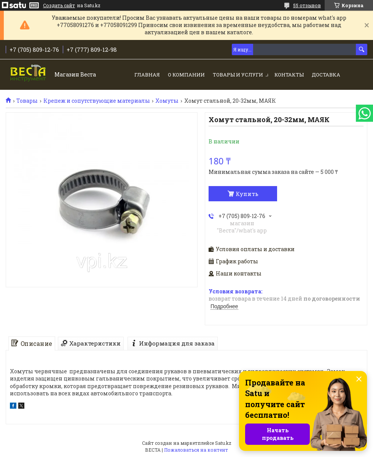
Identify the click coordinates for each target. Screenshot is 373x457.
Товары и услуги (238, 74)
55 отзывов (307, 5)
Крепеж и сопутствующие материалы (96, 100)
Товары (27, 100)
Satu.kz (223, 443)
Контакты (289, 74)
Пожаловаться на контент (196, 450)
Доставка (326, 74)
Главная (147, 74)
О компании (186, 74)
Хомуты (167, 100)
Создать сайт (59, 5)
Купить (247, 193)
